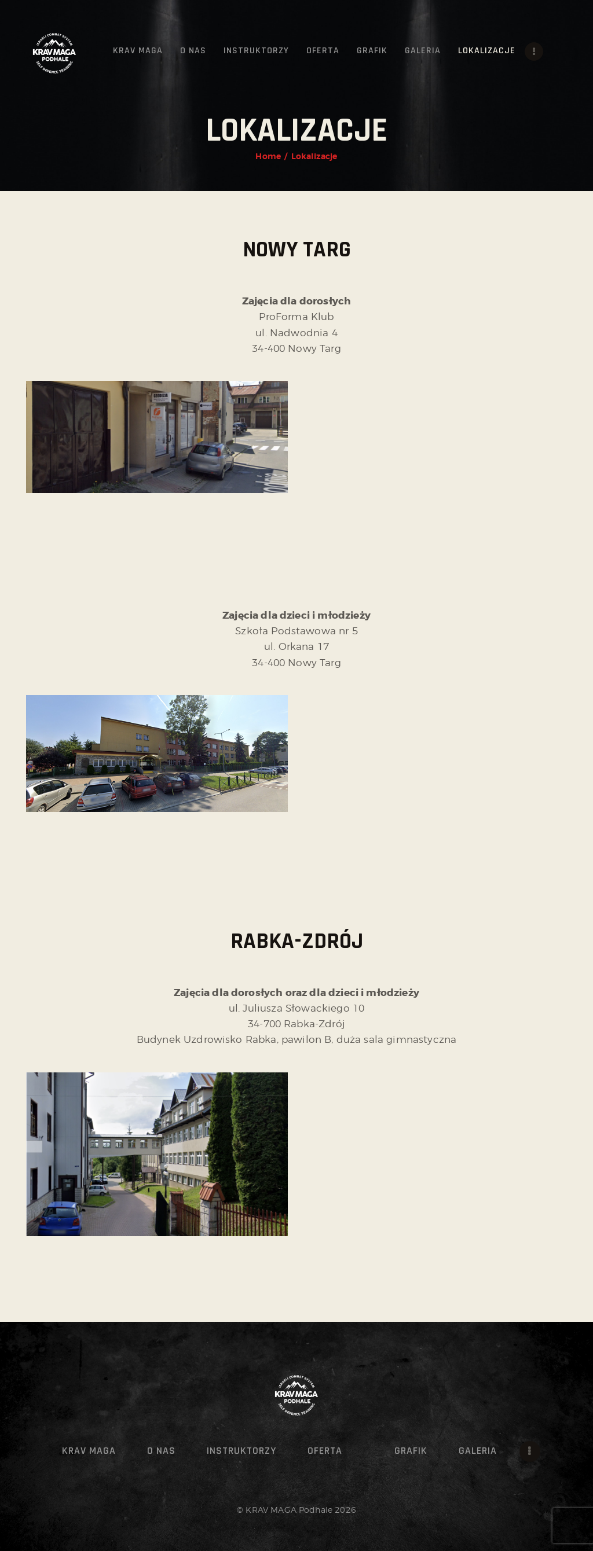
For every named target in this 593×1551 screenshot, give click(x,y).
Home (268, 156)
